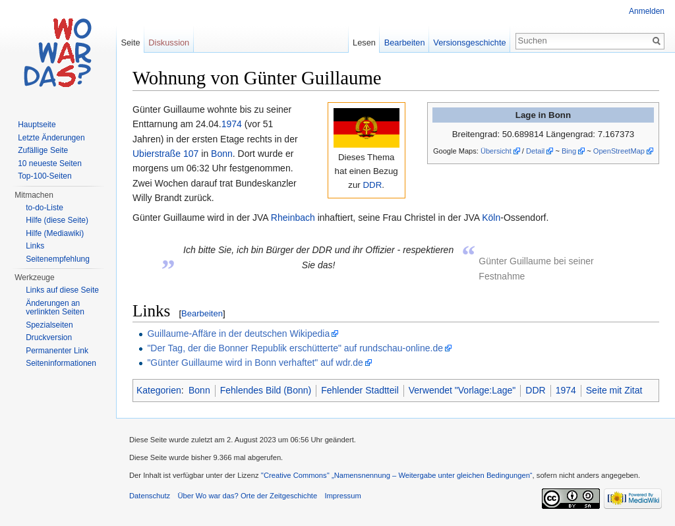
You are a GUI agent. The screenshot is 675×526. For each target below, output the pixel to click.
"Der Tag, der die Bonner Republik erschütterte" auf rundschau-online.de (295, 348)
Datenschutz (149, 496)
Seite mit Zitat (614, 390)
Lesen (364, 42)
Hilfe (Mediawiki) (55, 233)
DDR (372, 185)
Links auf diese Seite (62, 290)
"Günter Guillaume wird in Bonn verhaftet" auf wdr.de (255, 362)
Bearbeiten (202, 313)
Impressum (342, 496)
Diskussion (168, 42)
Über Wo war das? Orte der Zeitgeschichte (247, 496)
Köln (491, 217)
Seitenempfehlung (58, 259)
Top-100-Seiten (44, 176)
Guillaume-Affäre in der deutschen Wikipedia (238, 333)
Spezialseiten (49, 325)
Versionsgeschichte (469, 42)
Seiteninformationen (61, 363)
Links (35, 245)
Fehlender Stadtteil (360, 390)
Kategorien (158, 390)
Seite (130, 42)
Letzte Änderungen (51, 137)
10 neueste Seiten (50, 163)
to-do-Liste (44, 207)
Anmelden (646, 11)
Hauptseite (36, 124)
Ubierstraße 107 (165, 153)
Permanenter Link (57, 350)
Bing (569, 151)
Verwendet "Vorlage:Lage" (462, 390)
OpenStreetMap (619, 151)
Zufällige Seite (43, 150)
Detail (535, 151)
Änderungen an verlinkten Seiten (55, 308)
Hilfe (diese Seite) (57, 220)
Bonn (222, 153)
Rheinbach (293, 217)
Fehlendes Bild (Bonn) (266, 390)
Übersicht (496, 151)
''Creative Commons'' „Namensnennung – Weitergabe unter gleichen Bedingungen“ (397, 475)
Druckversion (49, 337)
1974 (231, 124)
